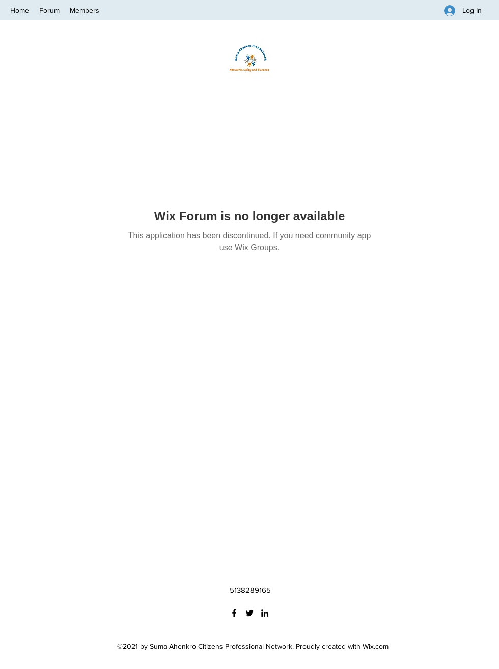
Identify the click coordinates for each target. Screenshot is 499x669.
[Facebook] (234, 613)
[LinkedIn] (265, 613)
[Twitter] (249, 613)
